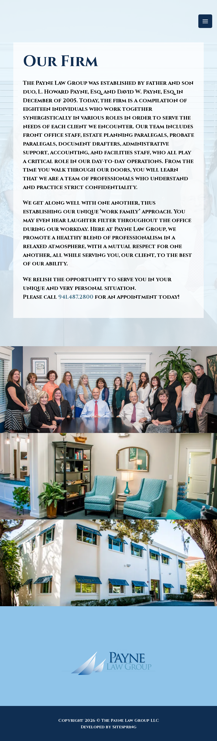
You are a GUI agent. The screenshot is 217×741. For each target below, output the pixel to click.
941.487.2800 (75, 297)
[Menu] (205, 21)
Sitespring (124, 727)
